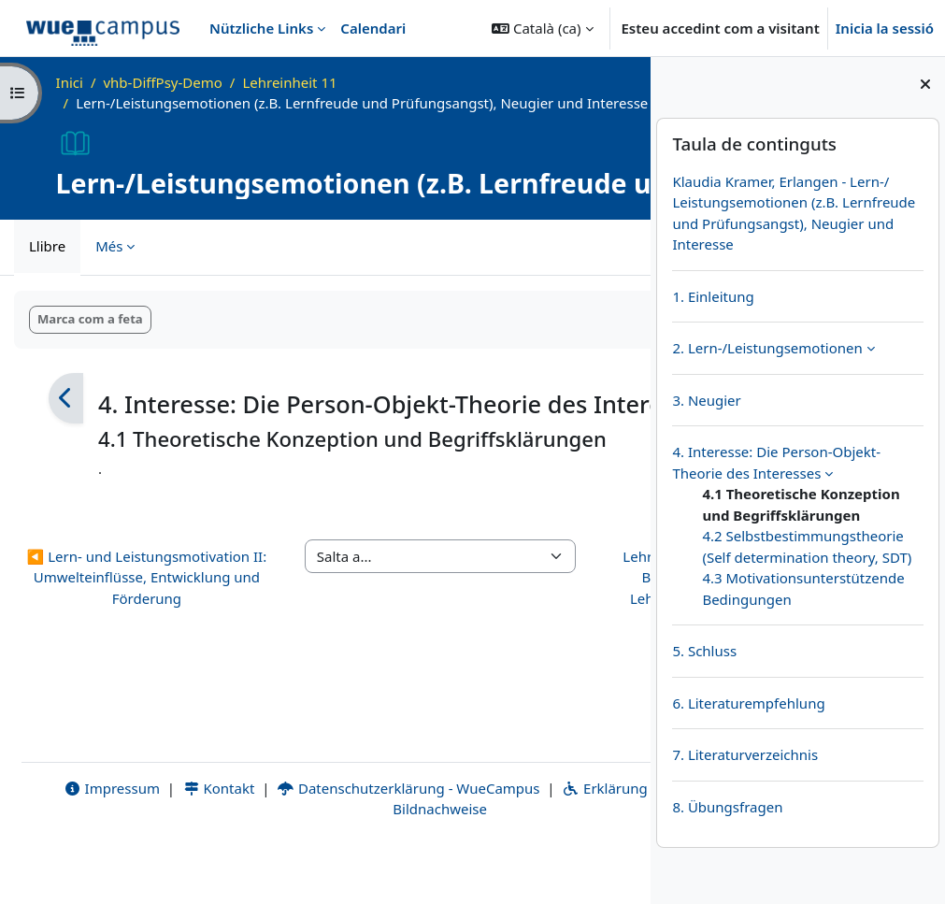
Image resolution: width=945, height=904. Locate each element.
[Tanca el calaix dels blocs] (925, 84)
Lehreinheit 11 (289, 82)
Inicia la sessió (885, 28)
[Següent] (584, 419)
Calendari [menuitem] (373, 28)
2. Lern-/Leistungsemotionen (767, 347)
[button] (542, 28)
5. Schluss (704, 650)
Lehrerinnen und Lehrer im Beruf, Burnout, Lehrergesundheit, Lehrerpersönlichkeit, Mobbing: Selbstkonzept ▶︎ (542, 683)
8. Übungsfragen (727, 806)
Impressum (82, 842)
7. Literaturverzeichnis (745, 754)
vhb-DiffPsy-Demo (162, 82)
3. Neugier (706, 400)
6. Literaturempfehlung (748, 703)
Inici (69, 82)
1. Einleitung (712, 296)
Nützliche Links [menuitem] (261, 28)
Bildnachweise (398, 863)
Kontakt (187, 842)
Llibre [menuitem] (47, 267)
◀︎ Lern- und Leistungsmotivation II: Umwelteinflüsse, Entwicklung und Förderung (108, 672)
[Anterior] (66, 419)
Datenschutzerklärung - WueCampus (378, 842)
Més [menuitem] (108, 267)
